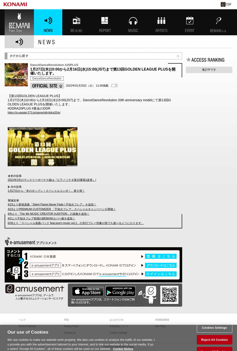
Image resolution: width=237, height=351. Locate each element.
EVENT (190, 22)
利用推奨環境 (162, 319)
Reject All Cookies (214, 342)
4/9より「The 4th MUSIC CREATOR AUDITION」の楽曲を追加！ (48, 213)
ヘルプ (22, 319)
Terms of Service (27, 326)
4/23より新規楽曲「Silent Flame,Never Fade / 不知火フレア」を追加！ (52, 204)
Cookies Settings (214, 330)
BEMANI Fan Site (19, 22)
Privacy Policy (71, 326)
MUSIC (133, 22)
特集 (105, 22)
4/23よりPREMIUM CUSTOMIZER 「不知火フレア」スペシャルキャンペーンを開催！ (62, 209)
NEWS (48, 22)
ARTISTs (161, 22)
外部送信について (119, 326)
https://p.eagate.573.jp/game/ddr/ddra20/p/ (34, 112)
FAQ (66, 319)
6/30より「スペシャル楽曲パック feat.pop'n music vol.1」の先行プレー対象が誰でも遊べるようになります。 (76, 223)
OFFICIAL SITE (47, 86)
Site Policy (160, 326)
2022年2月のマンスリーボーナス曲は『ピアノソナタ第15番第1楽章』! (52, 180)
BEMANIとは (218, 22)
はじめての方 (117, 319)
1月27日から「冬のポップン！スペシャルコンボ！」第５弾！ (46, 190)
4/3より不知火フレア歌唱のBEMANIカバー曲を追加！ (41, 218)
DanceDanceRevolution (47, 78)
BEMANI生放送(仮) (76, 22)
